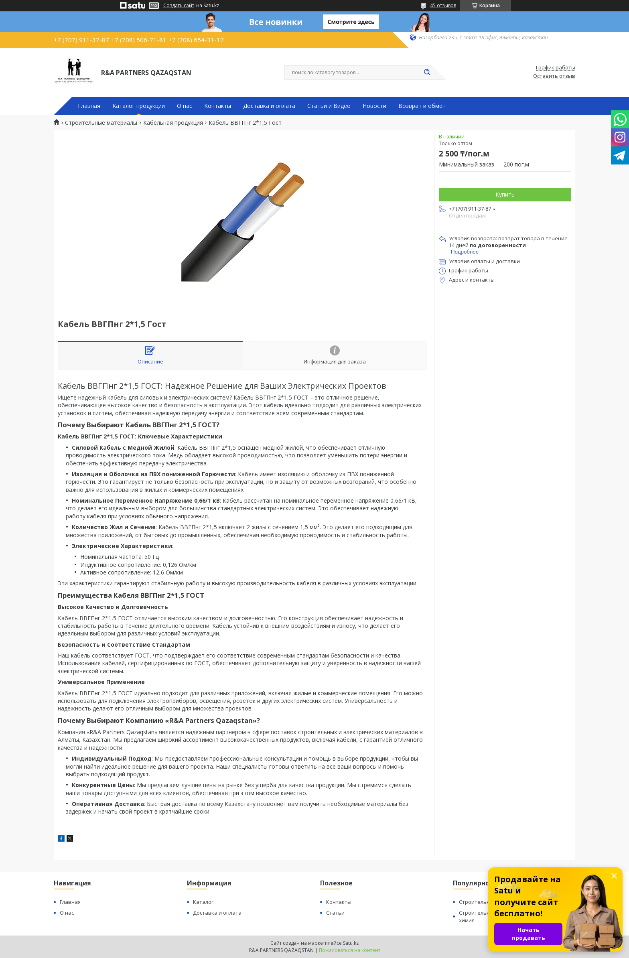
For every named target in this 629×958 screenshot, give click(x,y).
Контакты (217, 106)
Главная (89, 106)
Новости (374, 106)
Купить (505, 194)
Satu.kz (351, 943)
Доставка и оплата (269, 106)
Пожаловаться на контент (349, 950)
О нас (184, 106)
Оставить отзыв (554, 76)
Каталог (203, 901)
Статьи (335, 912)
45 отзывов (443, 5)
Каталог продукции (138, 106)
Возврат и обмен (422, 106)
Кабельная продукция (173, 122)
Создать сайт (178, 5)
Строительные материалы (101, 122)
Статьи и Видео (329, 106)
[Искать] (427, 72)
